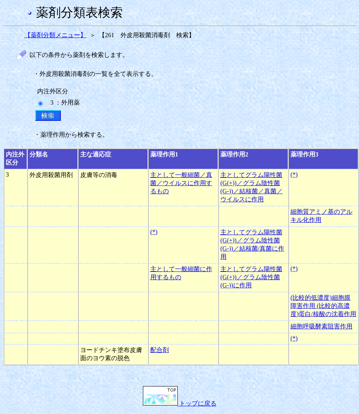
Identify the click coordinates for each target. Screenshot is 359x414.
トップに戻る (179, 403)
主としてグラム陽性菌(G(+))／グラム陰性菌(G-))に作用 (251, 277)
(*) (294, 174)
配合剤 (159, 350)
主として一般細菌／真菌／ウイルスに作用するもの (181, 183)
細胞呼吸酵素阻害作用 (321, 326)
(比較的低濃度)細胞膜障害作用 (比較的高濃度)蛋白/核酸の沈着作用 (323, 305)
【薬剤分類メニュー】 (55, 35)
